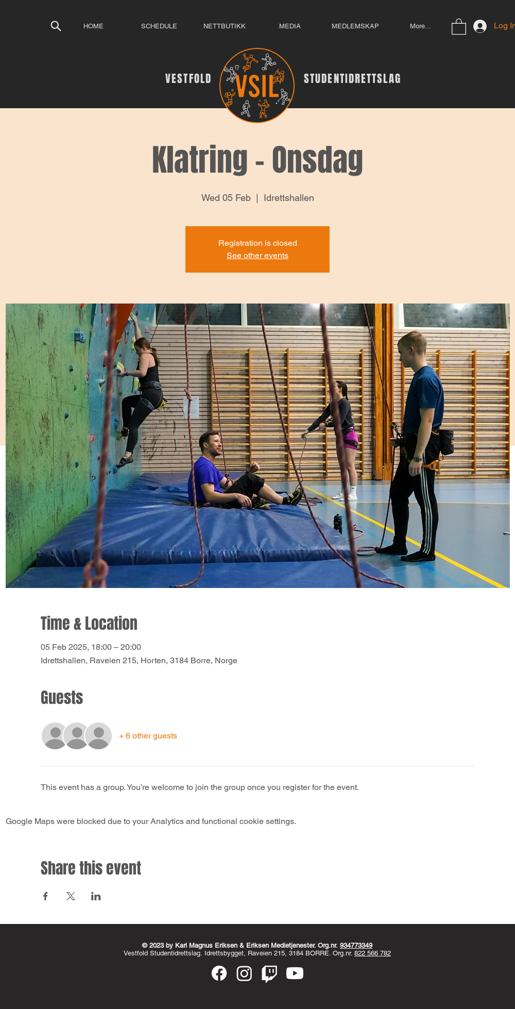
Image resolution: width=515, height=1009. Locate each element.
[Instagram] (244, 973)
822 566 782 (372, 953)
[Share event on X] (71, 896)
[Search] (55, 25)
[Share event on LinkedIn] (96, 896)
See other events (257, 255)
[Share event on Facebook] (45, 896)
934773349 (356, 945)
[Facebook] (219, 973)
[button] (459, 26)
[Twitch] (270, 973)
